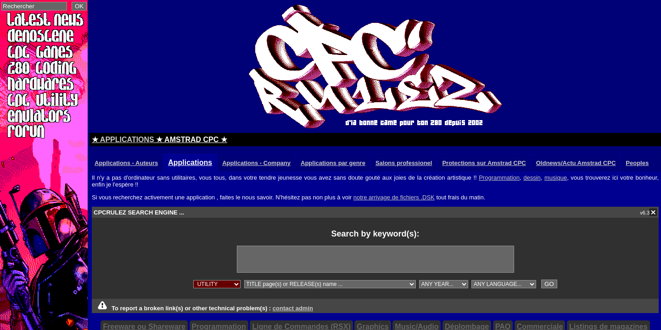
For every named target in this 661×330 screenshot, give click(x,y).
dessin (532, 177)
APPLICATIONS (127, 139)
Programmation (499, 177)
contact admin (293, 308)
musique (555, 177)
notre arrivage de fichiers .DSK (394, 197)
